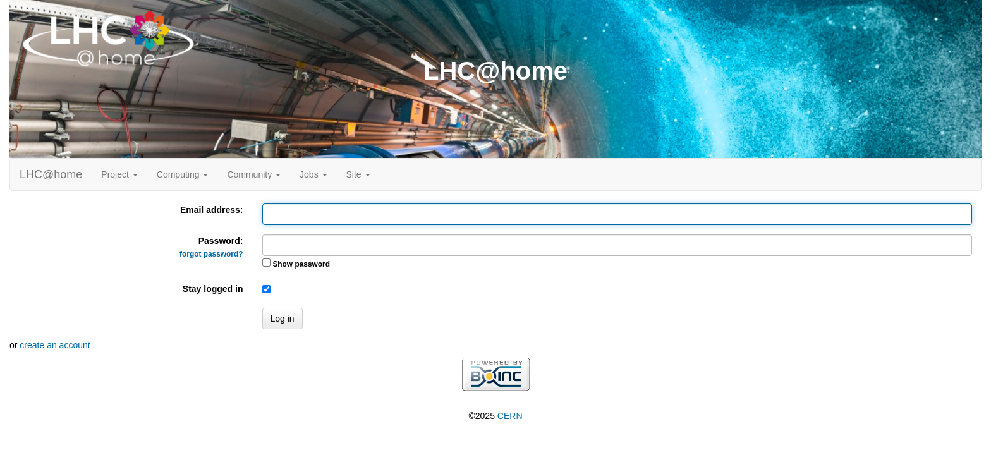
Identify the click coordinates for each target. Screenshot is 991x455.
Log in (283, 318)
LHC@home (51, 174)
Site (358, 174)
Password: (211, 247)
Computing (183, 174)
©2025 (495, 416)
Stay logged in (213, 289)
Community (254, 174)
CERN (510, 416)
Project (119, 174)
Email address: (211, 210)
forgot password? (211, 254)
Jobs (313, 174)
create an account (56, 345)
